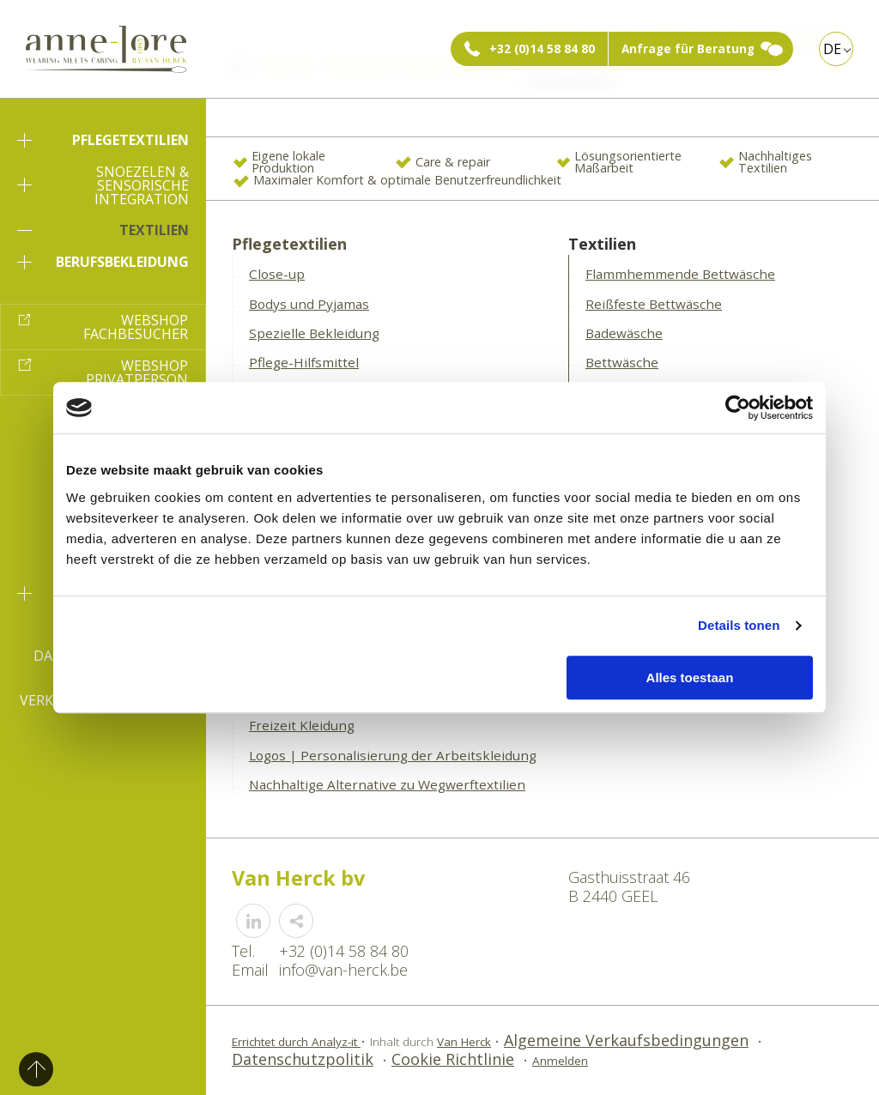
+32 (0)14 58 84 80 (542, 49)
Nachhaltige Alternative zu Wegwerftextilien (387, 784)
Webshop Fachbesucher (135, 327)
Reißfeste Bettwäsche (653, 304)
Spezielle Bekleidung (314, 333)
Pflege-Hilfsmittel (304, 362)
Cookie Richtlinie (452, 1059)
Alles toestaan (690, 677)
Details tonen (738, 625)
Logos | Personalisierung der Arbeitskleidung (392, 755)
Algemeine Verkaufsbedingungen (626, 1040)
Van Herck (464, 1042)
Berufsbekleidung (103, 261)
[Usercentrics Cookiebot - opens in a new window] (738, 407)
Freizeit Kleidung (302, 725)
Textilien (103, 230)
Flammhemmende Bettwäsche (680, 273)
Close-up (277, 273)
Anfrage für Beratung (688, 49)
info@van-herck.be (343, 969)
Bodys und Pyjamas (309, 304)
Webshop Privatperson (137, 372)
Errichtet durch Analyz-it (296, 1042)
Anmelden (560, 1060)
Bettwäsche (621, 362)
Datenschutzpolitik (302, 1059)
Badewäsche (624, 333)
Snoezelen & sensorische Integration (103, 185)
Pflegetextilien (103, 139)
